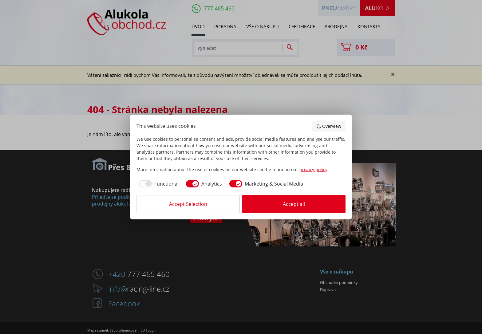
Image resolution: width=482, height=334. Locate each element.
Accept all (294, 204)
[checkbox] (157, 183)
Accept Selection (188, 204)
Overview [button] (329, 126)
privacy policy (313, 169)
